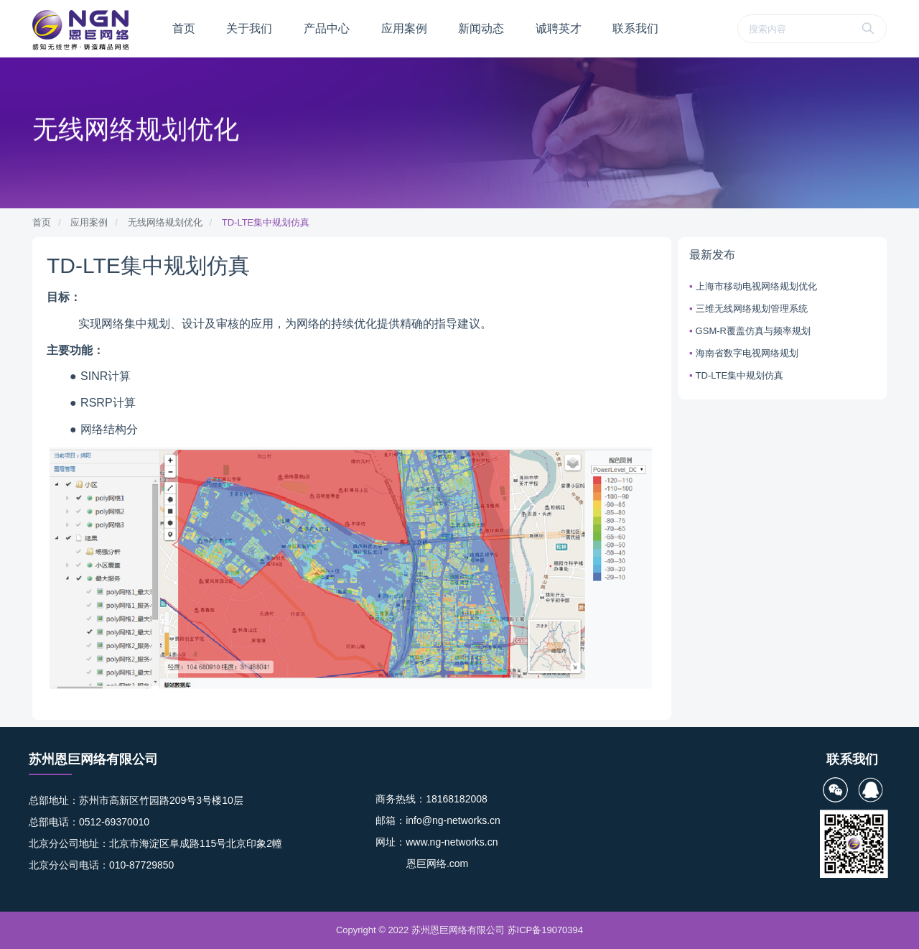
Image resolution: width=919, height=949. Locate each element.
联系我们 (635, 28)
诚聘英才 (559, 28)
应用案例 (404, 28)
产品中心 (327, 28)
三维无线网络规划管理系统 (752, 308)
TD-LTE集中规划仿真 (266, 222)
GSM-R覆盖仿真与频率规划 (753, 330)
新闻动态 (481, 28)
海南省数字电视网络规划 (747, 353)
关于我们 (249, 28)
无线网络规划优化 (165, 222)
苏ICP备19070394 (546, 930)
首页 (183, 28)
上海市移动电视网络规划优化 (756, 286)
